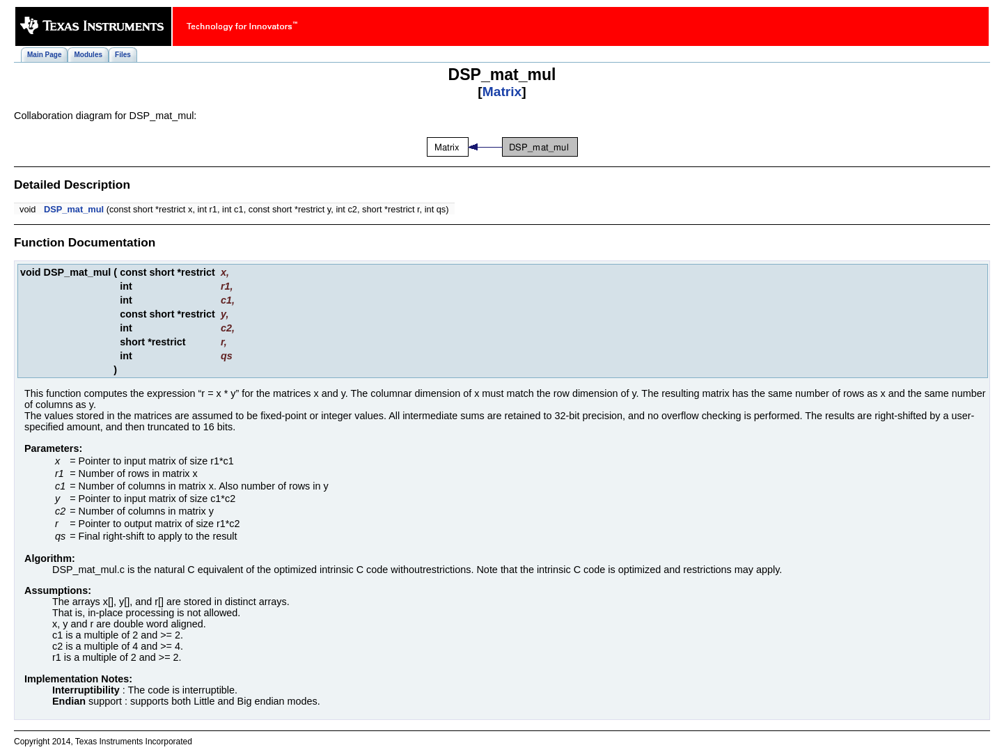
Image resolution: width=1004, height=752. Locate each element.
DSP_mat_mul (74, 209)
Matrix (502, 91)
